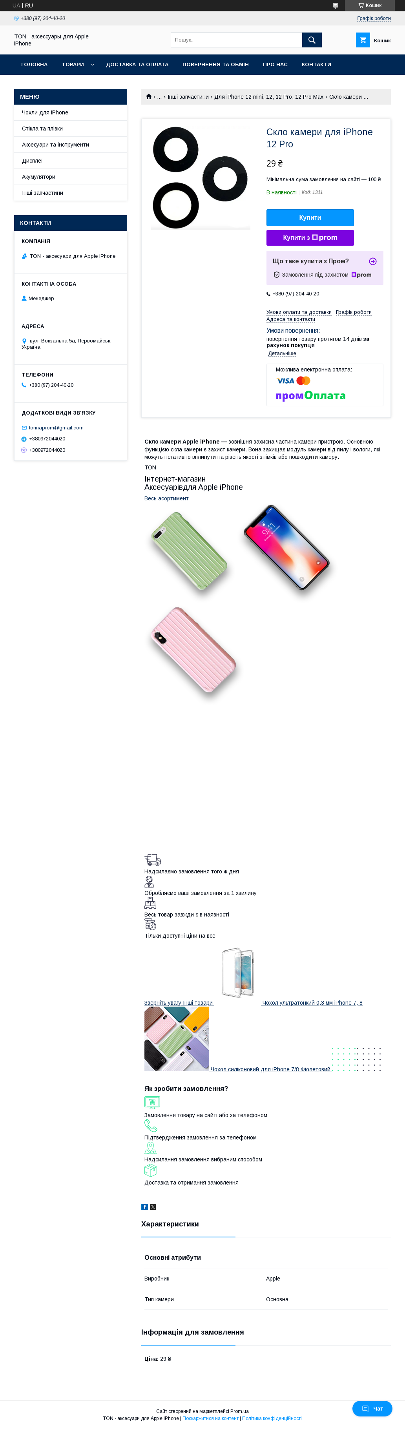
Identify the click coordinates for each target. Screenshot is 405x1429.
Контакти (316, 64)
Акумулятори (38, 177)
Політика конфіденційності (272, 1418)
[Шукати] (312, 40)
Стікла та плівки (42, 128)
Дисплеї (32, 161)
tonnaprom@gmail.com (56, 428)
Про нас (275, 64)
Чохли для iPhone (45, 112)
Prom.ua (239, 1411)
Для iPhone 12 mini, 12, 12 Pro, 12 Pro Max (268, 97)
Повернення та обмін (215, 64)
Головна (34, 64)
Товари (73, 64)
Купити (310, 217)
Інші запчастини (188, 97)
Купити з (310, 237)
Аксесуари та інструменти (55, 144)
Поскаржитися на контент (210, 1418)
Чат (372, 1408)
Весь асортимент (166, 498)
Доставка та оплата (137, 64)
